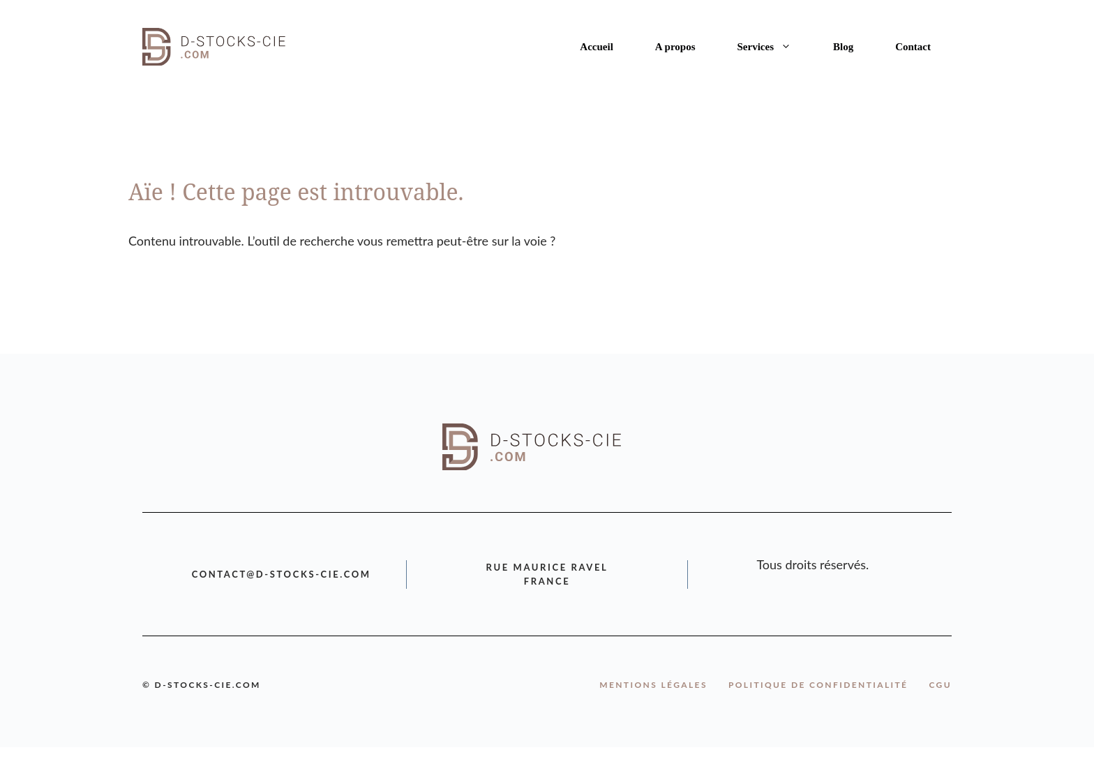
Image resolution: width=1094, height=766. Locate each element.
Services (774, 47)
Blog (843, 46)
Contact (913, 46)
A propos (675, 46)
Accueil (596, 46)
